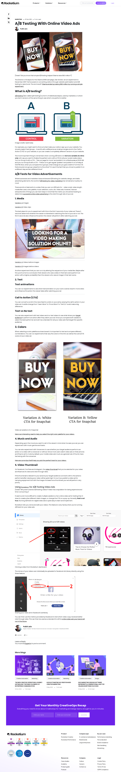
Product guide (65, 767)
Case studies (65, 761)
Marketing (18, 19)
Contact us (82, 767)
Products (36, 3)
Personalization (102, 740)
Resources (61, 3)
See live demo (101, 3)
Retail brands (83, 740)
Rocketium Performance (68, 740)
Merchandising (101, 745)
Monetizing (100, 748)
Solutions (48, 3)
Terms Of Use (101, 767)
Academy (64, 764)
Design (97, 678)
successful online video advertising (35, 194)
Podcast (63, 770)
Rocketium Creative (67, 737)
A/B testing (19, 96)
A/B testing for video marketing (51, 181)
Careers (81, 764)
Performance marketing (104, 737)
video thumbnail (52, 469)
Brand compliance (102, 742)
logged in (27, 643)
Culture (81, 761)
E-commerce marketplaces (87, 737)
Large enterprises (84, 742)
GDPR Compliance (102, 770)
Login (112, 3)
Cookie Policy (101, 761)
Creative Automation (22, 678)
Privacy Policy (101, 764)
